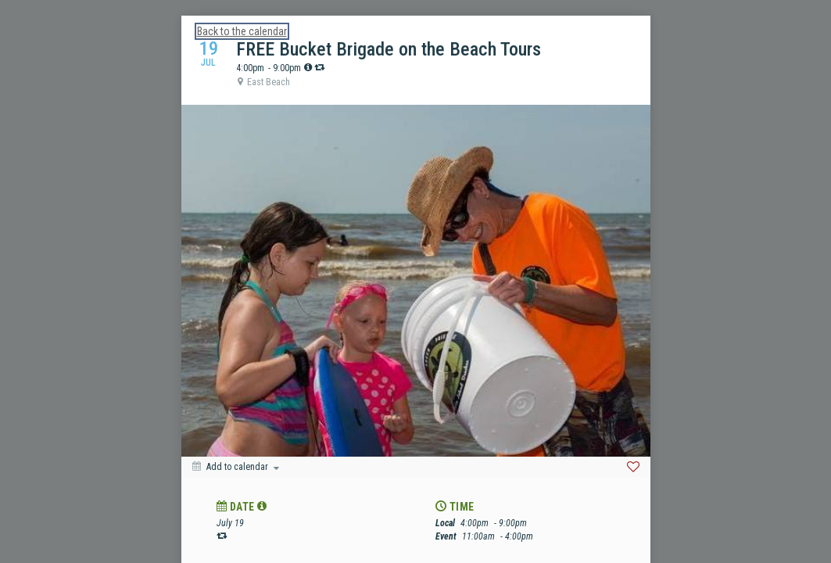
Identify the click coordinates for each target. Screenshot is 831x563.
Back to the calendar (242, 31)
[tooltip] (308, 67)
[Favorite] (633, 466)
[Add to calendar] (235, 467)
